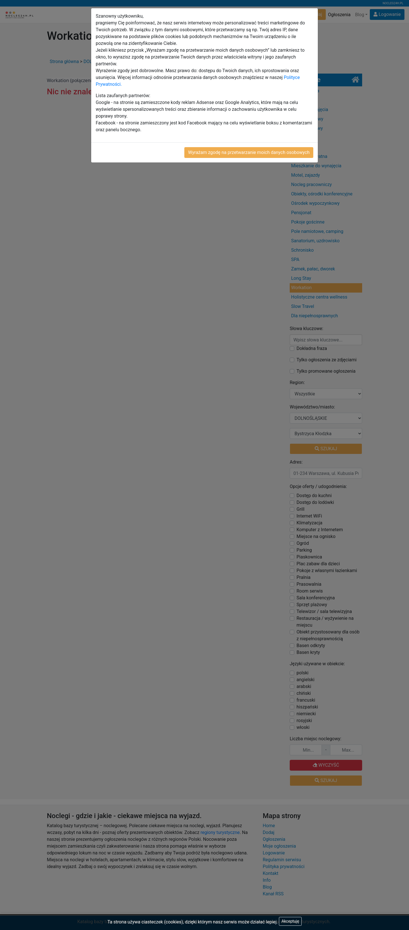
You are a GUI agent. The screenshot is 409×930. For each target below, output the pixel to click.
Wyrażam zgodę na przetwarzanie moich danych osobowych (249, 152)
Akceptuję (290, 921)
